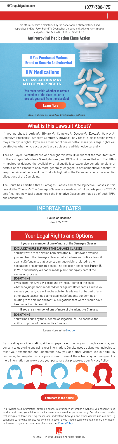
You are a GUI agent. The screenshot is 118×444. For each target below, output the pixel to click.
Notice (70, 330)
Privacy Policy (65, 423)
